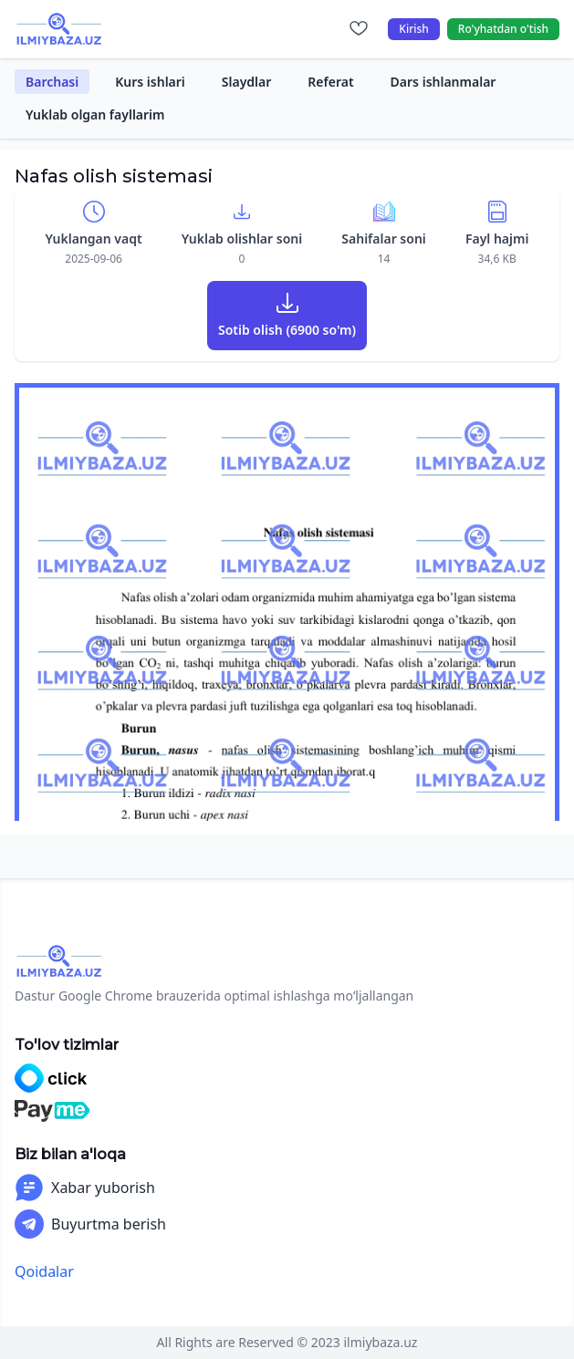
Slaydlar (247, 81)
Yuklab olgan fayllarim (95, 114)
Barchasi (52, 81)
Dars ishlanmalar (443, 81)
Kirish (414, 28)
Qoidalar (44, 1271)
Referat (330, 81)
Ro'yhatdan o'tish (503, 28)
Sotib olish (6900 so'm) (287, 329)
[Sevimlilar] (359, 29)
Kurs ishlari (150, 81)
